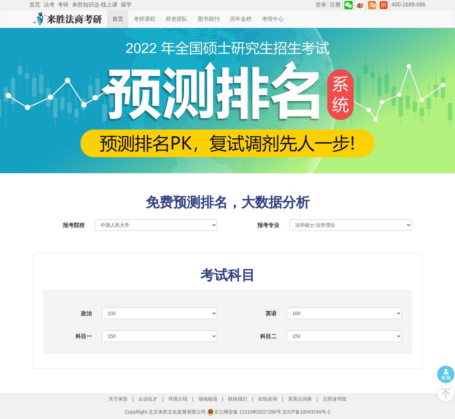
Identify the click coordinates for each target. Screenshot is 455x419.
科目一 (83, 336)
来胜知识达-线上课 (94, 5)
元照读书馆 (334, 399)
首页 (34, 5)
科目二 (268, 336)
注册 (335, 5)
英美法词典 (300, 399)
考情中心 (273, 19)
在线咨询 (267, 399)
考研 (63, 5)
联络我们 (237, 399)
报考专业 (268, 225)
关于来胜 (118, 399)
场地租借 (207, 399)
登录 (320, 5)
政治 (86, 313)
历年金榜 (241, 19)
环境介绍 (177, 399)
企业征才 (147, 399)
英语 (271, 313)
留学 (126, 5)
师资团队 (176, 19)
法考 (49, 5)
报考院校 (74, 225)
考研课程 (144, 19)
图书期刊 (208, 19)
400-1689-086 (409, 5)
